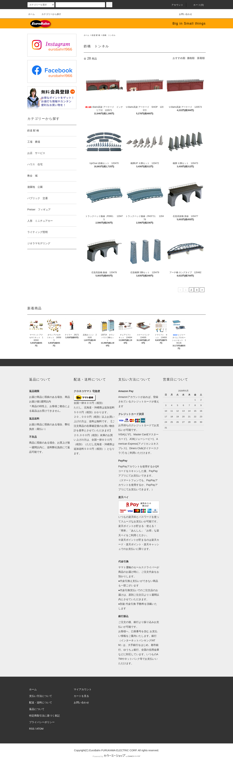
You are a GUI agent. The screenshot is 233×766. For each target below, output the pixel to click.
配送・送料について (40, 702)
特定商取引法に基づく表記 (44, 715)
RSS (31, 728)
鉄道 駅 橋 (96, 35)
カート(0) (196, 5)
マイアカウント (83, 689)
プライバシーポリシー (42, 722)
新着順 (201, 58)
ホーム (31, 14)
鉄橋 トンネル (109, 35)
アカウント (175, 5)
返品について (36, 709)
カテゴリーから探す (49, 14)
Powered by (116, 756)
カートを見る (81, 695)
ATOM (40, 728)
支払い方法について (40, 695)
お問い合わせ (183, 14)
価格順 (191, 58)
